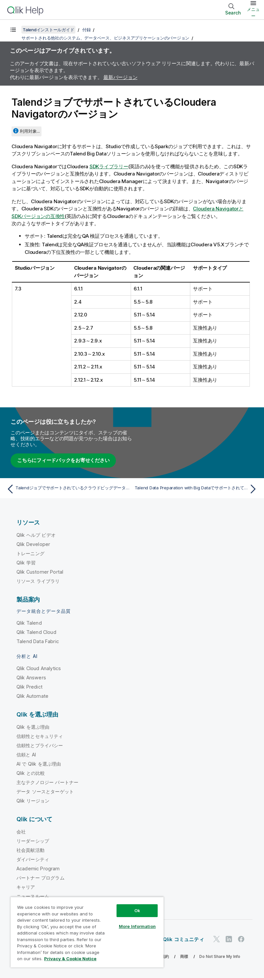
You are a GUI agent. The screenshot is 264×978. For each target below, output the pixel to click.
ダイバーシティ (32, 859)
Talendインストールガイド (48, 29)
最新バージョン (120, 77)
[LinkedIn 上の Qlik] (229, 939)
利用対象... (30, 131)
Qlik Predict (29, 687)
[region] (87, 932)
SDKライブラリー (109, 166)
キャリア (25, 887)
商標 (184, 956)
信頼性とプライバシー (39, 745)
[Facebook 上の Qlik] (241, 939)
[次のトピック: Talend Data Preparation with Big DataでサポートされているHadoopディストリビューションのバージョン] (197, 489)
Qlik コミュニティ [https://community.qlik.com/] (183, 939)
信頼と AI (26, 754)
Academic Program (38, 868)
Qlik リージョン (33, 800)
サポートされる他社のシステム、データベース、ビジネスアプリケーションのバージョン (105, 38)
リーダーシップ (32, 841)
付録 (86, 29)
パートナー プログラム (40, 878)
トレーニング (30, 553)
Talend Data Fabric (37, 641)
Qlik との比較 (30, 773)
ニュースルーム (32, 896)
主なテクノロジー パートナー (47, 782)
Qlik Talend (29, 623)
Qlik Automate (32, 696)
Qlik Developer (33, 544)
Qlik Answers (31, 677)
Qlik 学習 (26, 562)
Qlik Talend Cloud (36, 632)
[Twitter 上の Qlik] (217, 939)
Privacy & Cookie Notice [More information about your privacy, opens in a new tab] (70, 958)
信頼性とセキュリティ (39, 736)
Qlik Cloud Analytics (38, 668)
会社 (21, 831)
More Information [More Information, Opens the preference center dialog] (137, 926)
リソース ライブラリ (38, 581)
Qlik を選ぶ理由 (33, 727)
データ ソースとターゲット (45, 791)
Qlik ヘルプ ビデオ (36, 535)
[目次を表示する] (13, 29)
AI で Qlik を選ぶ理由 (38, 764)
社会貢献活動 (30, 850)
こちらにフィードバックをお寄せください (63, 460)
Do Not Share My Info (219, 956)
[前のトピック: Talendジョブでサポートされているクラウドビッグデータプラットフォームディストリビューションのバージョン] (67, 489)
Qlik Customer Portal (39, 572)
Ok (137, 910)
